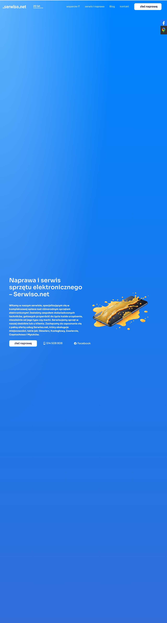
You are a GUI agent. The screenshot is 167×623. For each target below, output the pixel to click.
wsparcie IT (73, 6)
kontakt (124, 6)
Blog (112, 6)
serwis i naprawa (94, 6)
